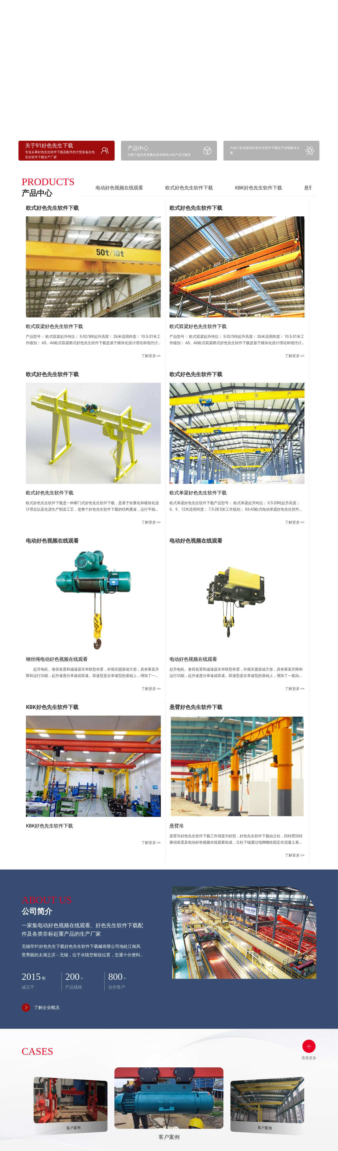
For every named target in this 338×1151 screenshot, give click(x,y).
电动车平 (145, 1098)
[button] (154, 965)
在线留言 (247, 1048)
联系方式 (247, 1038)
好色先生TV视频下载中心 (201, 1026)
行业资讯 (196, 1063)
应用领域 (277, 10)
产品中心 (147, 1018)
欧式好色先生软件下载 (189, 187)
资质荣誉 (119, 1050)
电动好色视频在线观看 (119, 187)
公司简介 (121, 1018)
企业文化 (119, 1040)
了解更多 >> (79, 304)
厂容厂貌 (119, 1059)
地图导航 (247, 1057)
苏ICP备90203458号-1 (252, 1135)
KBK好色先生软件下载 (258, 187)
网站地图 (8, 1147)
